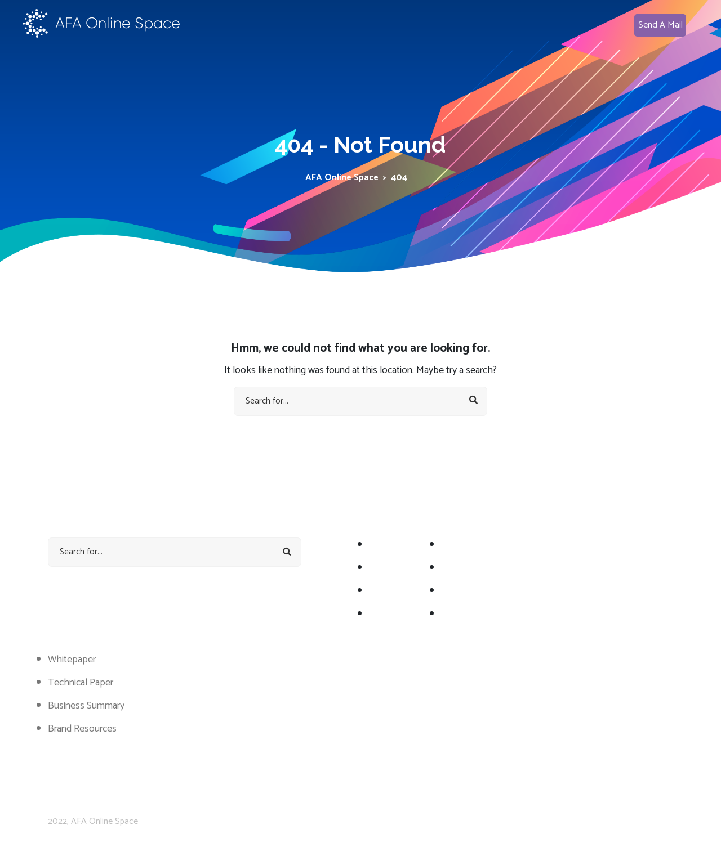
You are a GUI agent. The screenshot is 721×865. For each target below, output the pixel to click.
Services (457, 544)
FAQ (450, 614)
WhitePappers (470, 590)
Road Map (389, 567)
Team (381, 614)
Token (382, 590)
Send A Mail (660, 25)
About (382, 544)
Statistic (457, 567)
